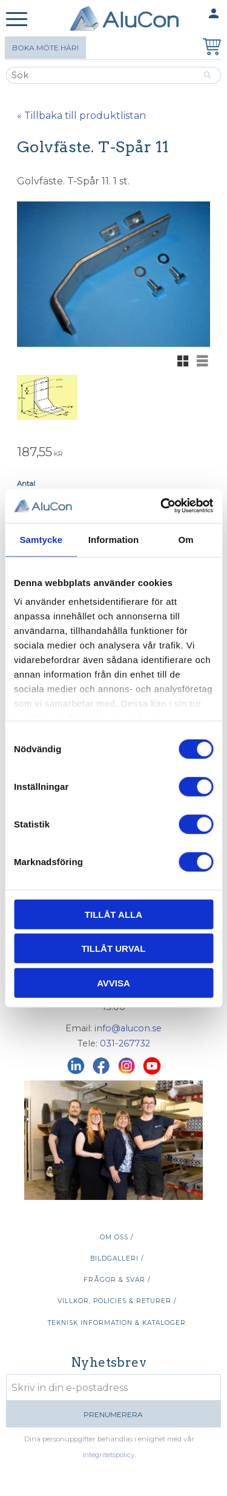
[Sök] (208, 75)
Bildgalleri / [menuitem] (116, 1258)
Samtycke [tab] (40, 539)
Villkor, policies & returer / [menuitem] (117, 1301)
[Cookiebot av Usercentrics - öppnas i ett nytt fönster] (161, 506)
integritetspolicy (108, 1455)
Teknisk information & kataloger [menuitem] (117, 1323)
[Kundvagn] (209, 48)
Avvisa (113, 982)
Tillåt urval (113, 948)
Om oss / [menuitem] (116, 1237)
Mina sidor (190, 14)
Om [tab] (186, 539)
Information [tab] (113, 539)
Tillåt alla (113, 914)
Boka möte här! (45, 47)
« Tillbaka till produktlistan (81, 115)
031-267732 (125, 1043)
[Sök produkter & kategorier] (100, 75)
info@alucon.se (128, 1028)
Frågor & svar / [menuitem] (117, 1280)
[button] (16, 19)
